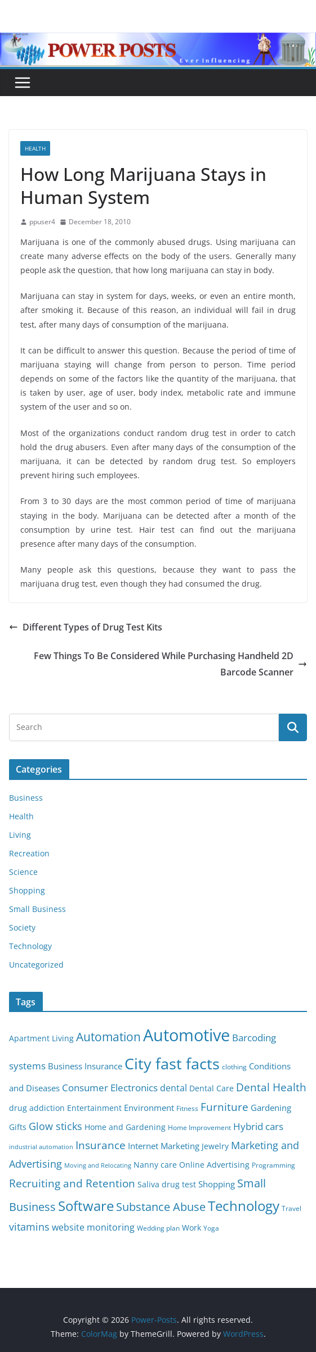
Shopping (27, 890)
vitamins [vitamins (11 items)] (29, 1226)
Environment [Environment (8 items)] (149, 1107)
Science (23, 871)
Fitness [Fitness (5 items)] (187, 1108)
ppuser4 (42, 221)
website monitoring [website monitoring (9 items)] (93, 1227)
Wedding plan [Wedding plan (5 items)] (158, 1228)
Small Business (37, 909)
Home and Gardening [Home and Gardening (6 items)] (125, 1127)
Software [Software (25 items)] (86, 1205)
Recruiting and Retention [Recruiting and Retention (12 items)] (72, 1183)
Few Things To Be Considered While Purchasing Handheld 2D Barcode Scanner (170, 664)
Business (26, 797)
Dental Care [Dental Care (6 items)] (211, 1088)
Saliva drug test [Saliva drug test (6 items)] (166, 1184)
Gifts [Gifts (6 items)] (17, 1127)
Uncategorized (36, 964)
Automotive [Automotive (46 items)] (186, 1035)
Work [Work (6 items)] (191, 1228)
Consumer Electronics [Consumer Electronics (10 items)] (110, 1087)
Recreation (29, 853)
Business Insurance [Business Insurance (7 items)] (85, 1066)
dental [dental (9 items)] (173, 1087)
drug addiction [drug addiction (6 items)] (37, 1108)
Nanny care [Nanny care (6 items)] (155, 1165)
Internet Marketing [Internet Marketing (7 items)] (163, 1145)
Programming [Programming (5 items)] (273, 1165)
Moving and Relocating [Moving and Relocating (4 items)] (97, 1165)
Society (22, 927)
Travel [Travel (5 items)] (291, 1208)
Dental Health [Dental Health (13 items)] (271, 1087)
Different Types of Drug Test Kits (85, 627)
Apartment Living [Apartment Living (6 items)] (41, 1038)
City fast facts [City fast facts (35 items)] (172, 1063)
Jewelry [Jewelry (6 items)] (215, 1146)
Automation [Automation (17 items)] (108, 1036)
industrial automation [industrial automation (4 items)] (41, 1147)
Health (35, 148)
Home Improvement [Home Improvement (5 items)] (199, 1127)
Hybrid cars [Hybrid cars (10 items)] (258, 1126)
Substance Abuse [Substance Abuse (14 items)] (161, 1206)
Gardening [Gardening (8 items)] (271, 1107)
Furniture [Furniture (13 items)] (224, 1106)
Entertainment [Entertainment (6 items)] (94, 1108)
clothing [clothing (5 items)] (234, 1067)
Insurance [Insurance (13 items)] (100, 1145)
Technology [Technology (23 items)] (243, 1206)
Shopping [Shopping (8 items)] (216, 1184)
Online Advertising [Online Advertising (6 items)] (214, 1165)
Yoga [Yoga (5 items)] (211, 1228)
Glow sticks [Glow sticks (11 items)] (55, 1126)
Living (20, 834)
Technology (30, 946)
